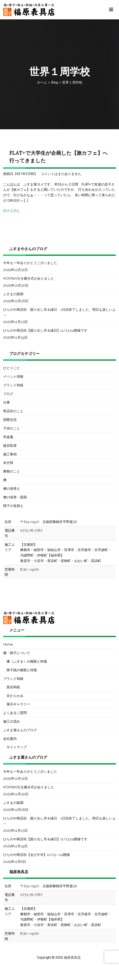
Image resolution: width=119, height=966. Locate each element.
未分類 (8, 463)
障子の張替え (13, 506)
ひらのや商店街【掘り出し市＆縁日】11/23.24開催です (45, 330)
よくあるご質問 (15, 713)
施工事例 (10, 454)
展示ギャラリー (18, 704)
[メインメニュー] (111, 9)
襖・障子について (16, 653)
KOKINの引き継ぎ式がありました (28, 278)
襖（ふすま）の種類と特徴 (27, 661)
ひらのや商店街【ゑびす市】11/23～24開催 (36, 855)
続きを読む (11, 211)
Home (8, 644)
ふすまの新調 (13, 294)
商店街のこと (13, 411)
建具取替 (10, 446)
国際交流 (10, 420)
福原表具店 (72, 957)
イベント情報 (13, 377)
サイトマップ (17, 747)
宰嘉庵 (8, 437)
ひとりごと (11, 368)
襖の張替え (11, 489)
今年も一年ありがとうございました (30, 263)
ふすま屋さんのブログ (20, 730)
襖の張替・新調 (15, 497)
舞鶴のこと (11, 471)
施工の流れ (11, 721)
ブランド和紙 (13, 385)
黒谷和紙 (13, 687)
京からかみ (15, 696)
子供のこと (11, 428)
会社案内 (10, 739)
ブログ (8, 394)
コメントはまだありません (61, 174)
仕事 (6, 402)
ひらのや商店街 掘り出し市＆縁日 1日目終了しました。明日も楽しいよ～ (59, 312)
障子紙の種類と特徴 (22, 670)
